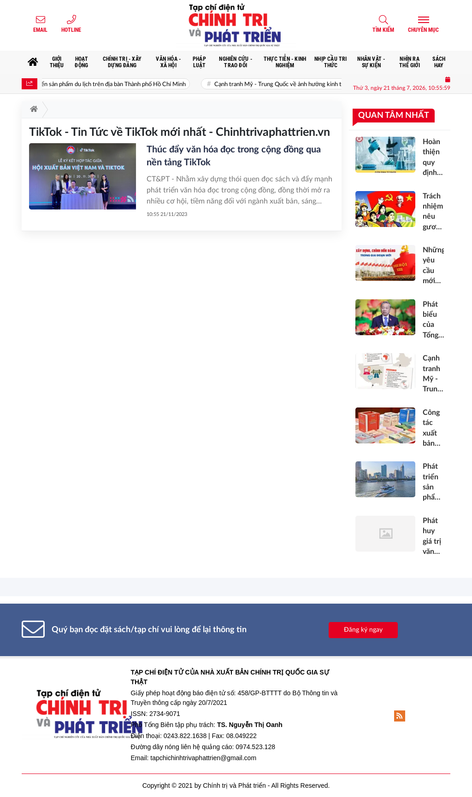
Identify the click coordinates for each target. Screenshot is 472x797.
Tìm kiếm (383, 30)
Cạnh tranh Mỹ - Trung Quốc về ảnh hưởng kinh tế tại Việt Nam (303, 84)
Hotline (71, 30)
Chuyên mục (423, 30)
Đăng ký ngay (363, 630)
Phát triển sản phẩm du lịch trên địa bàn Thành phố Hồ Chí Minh (110, 84)
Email (40, 30)
